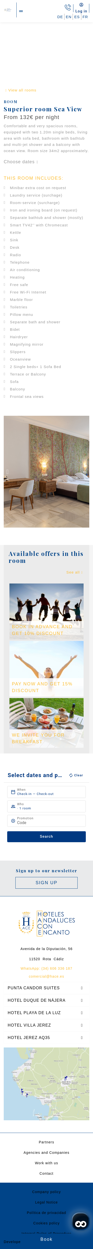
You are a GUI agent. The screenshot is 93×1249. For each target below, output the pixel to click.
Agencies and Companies (46, 1153)
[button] (7, 471)
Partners (46, 1142)
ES (77, 17)
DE (60, 17)
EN (68, 17)
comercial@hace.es (46, 976)
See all (73, 572)
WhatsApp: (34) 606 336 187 (46, 968)
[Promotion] (49, 822)
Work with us (46, 1163)
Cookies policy (46, 1223)
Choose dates (19, 161)
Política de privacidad (46, 1213)
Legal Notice (46, 1202)
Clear (76, 775)
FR (85, 17)
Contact (46, 1173)
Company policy (46, 1192)
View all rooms (22, 90)
